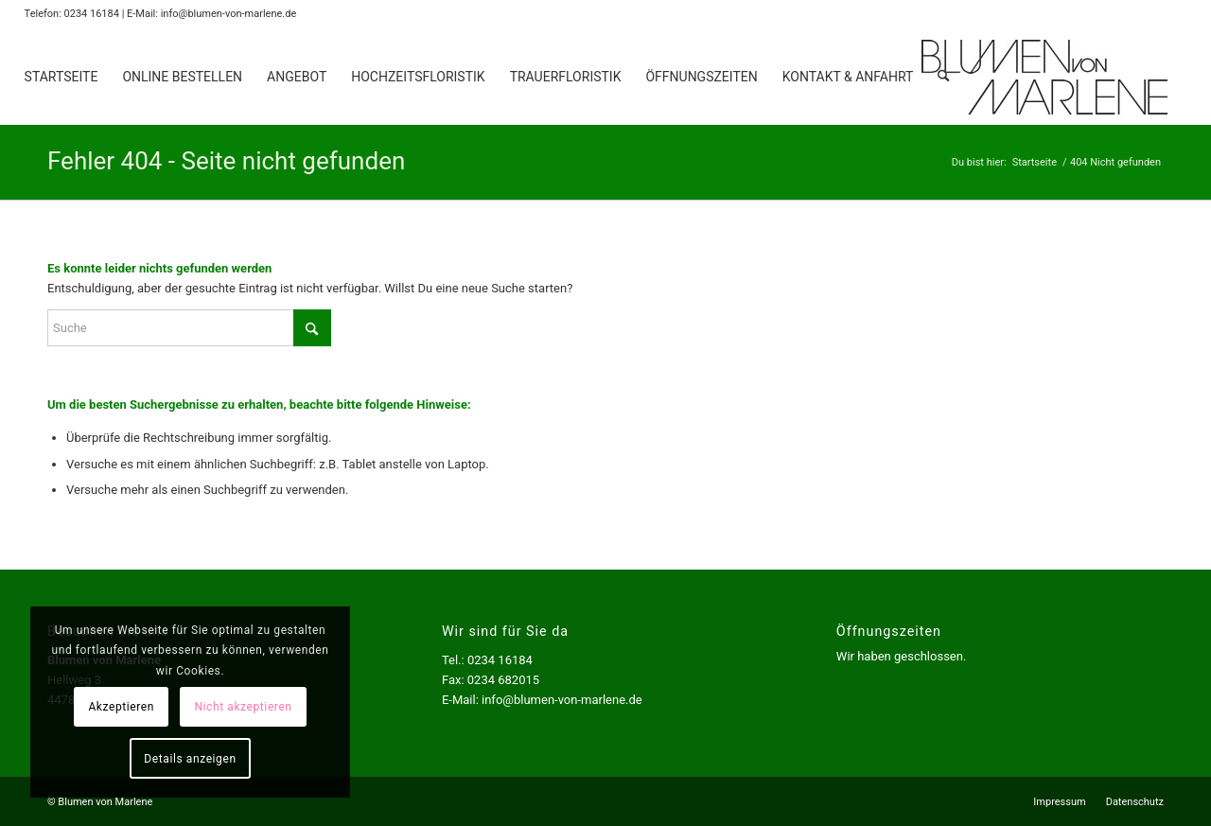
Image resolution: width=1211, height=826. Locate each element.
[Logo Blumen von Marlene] (1044, 76)
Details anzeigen (179, 758)
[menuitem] (61, 76)
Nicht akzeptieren (232, 706)
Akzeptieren (111, 706)
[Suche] (942, 76)
